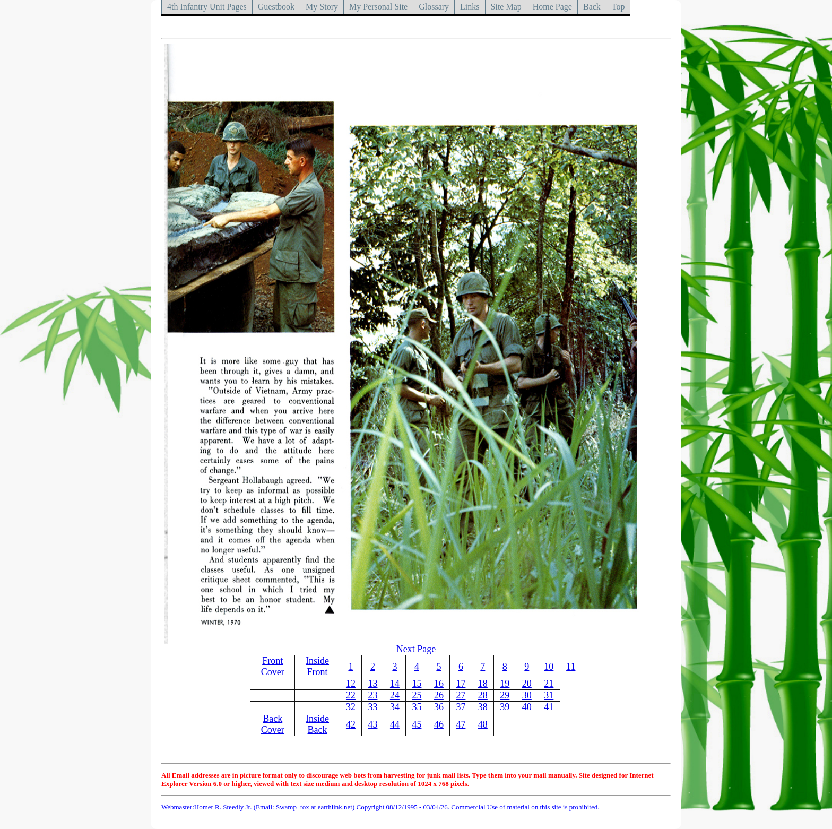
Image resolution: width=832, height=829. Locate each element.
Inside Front (317, 666)
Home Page (552, 6)
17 (460, 683)
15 (416, 683)
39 (504, 707)
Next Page (416, 649)
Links (469, 6)
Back (592, 6)
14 (395, 683)
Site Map (506, 6)
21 (548, 683)
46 (439, 724)
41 (548, 707)
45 (416, 724)
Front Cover (272, 666)
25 (416, 695)
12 (351, 683)
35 (416, 707)
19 (504, 683)
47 (460, 724)
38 (483, 707)
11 (570, 666)
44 (395, 724)
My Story (322, 6)
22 (351, 695)
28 (483, 695)
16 (439, 683)
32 (351, 707)
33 (372, 707)
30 (527, 695)
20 (527, 683)
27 (460, 695)
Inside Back (317, 724)
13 (372, 683)
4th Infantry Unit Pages (207, 6)
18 (483, 683)
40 (527, 707)
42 (351, 724)
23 (372, 695)
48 (483, 724)
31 (548, 695)
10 (548, 666)
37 (460, 707)
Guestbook (276, 6)
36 (439, 707)
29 (504, 695)
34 (395, 707)
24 (395, 695)
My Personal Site (378, 6)
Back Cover (272, 724)
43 (372, 724)
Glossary (434, 6)
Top (618, 6)
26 (439, 695)
